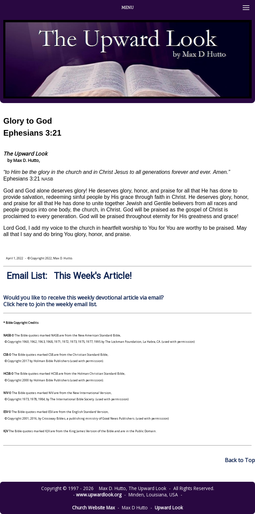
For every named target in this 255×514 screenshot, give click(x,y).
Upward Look (169, 507)
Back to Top (240, 460)
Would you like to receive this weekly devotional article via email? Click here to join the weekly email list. (83, 301)
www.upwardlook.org (99, 494)
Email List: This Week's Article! (69, 276)
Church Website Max (93, 507)
